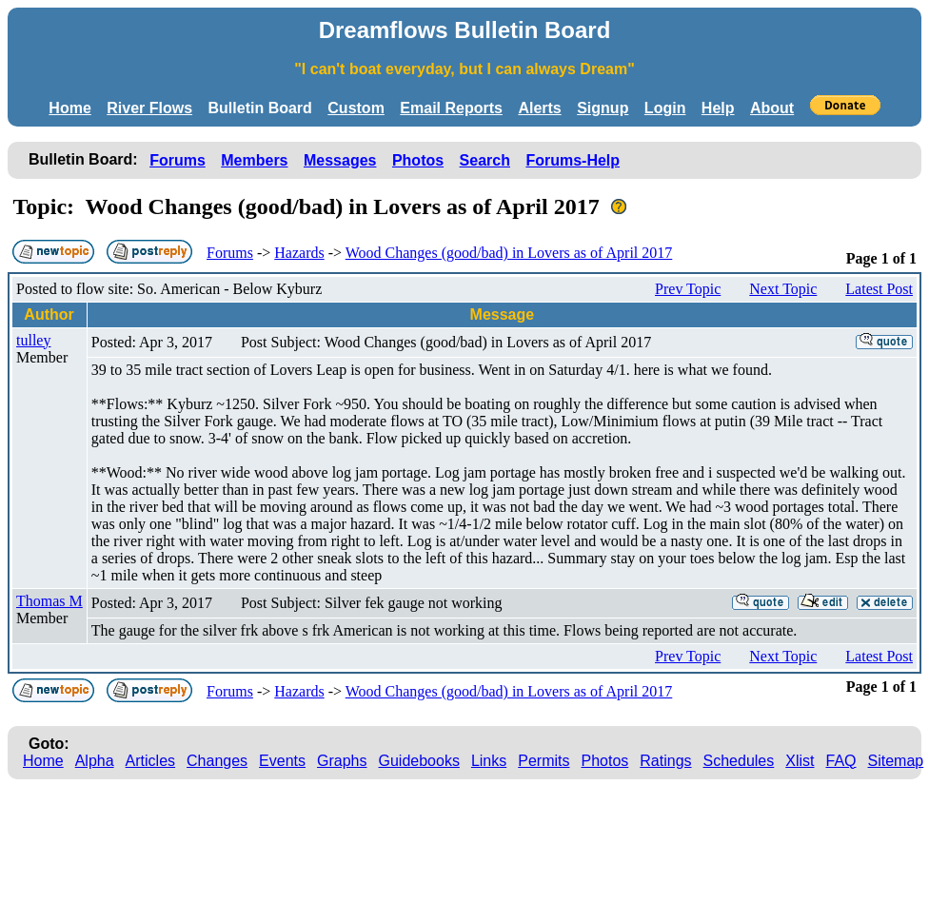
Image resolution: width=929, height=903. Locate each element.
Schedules (739, 761)
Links (488, 761)
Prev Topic (688, 289)
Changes (217, 761)
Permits (543, 761)
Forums (177, 160)
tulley (33, 340)
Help (718, 108)
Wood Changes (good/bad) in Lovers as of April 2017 (509, 253)
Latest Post (879, 289)
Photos (418, 160)
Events (282, 761)
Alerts (539, 108)
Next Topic (783, 289)
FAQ (841, 761)
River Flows (149, 108)
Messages (340, 160)
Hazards (299, 253)
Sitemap (896, 761)
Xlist (799, 761)
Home (69, 108)
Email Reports (451, 108)
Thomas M (49, 601)
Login (665, 108)
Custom (356, 108)
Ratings (665, 761)
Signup (602, 108)
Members (254, 160)
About (772, 108)
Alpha (94, 761)
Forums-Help (572, 160)
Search (485, 160)
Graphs (341, 761)
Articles (150, 761)
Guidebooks (419, 761)
